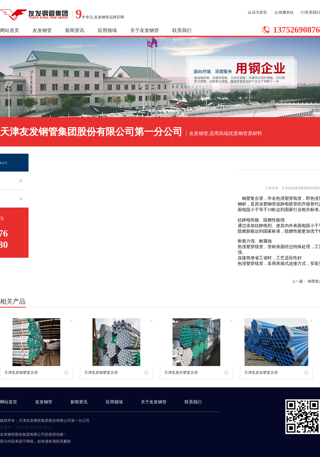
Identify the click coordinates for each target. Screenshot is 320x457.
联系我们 (312, 12)
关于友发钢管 (144, 30)
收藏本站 (286, 12)
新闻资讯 (74, 30)
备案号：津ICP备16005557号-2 (25, 428)
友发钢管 (42, 30)
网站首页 (9, 30)
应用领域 (107, 30)
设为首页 (259, 12)
